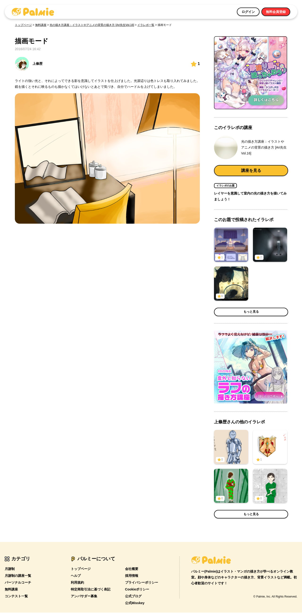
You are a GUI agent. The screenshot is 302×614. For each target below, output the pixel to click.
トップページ (23, 25)
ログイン (248, 12)
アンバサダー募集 (84, 597)
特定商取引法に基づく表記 (90, 591)
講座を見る (251, 171)
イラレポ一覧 (145, 25)
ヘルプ (76, 577)
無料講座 (40, 25)
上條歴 (28, 64)
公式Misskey (134, 604)
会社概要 (131, 570)
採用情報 (131, 577)
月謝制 (10, 570)
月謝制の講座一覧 (18, 577)
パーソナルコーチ (18, 584)
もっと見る (251, 313)
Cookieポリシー (137, 591)
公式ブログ (133, 597)
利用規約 (77, 584)
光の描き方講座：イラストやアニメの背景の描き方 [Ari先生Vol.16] (92, 25)
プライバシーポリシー (141, 584)
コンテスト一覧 (16, 597)
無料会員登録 (276, 12)
